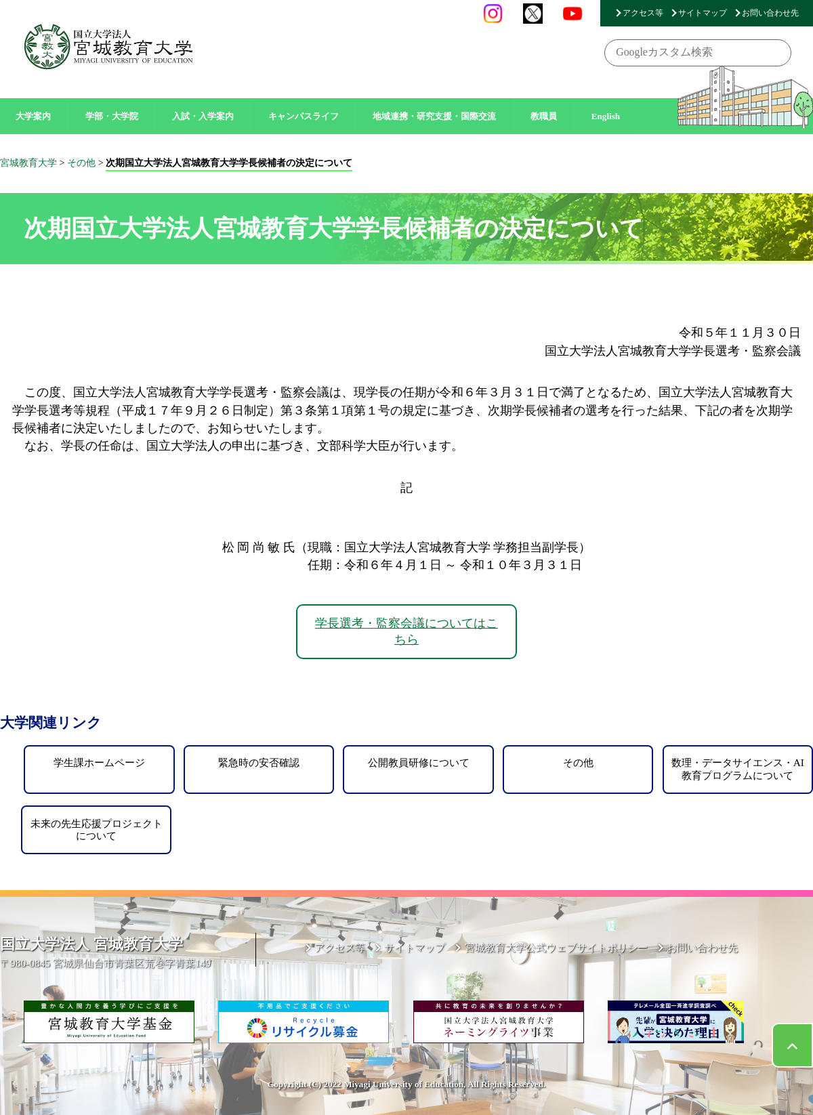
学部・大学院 (111, 116)
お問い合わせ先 (770, 13)
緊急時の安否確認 (258, 762)
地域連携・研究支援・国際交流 (434, 116)
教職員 (543, 116)
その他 (578, 762)
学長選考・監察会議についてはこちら (406, 631)
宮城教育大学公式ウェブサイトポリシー (556, 947)
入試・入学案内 (203, 116)
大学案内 (33, 116)
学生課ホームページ (99, 762)
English (606, 116)
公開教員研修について (419, 762)
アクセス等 (643, 13)
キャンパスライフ (303, 116)
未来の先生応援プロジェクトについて (96, 829)
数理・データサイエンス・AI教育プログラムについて (737, 768)
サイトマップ (702, 13)
